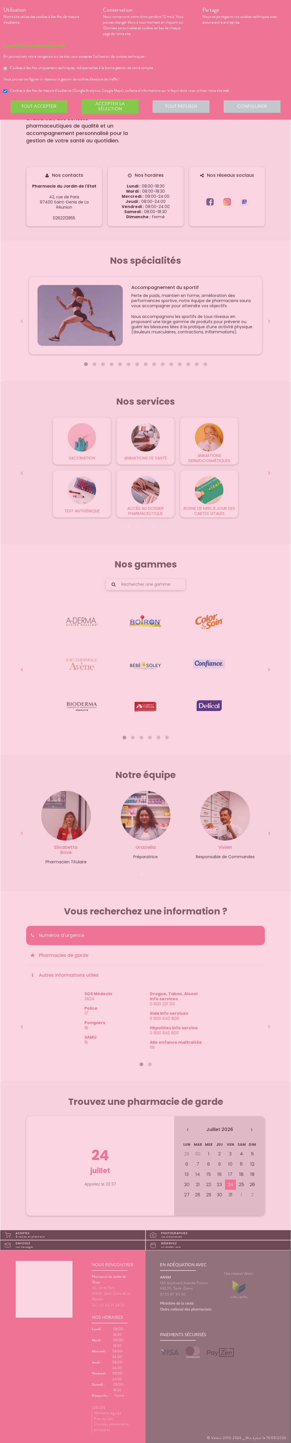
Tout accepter (39, 106)
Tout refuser (181, 106)
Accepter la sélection (110, 106)
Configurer (252, 106)
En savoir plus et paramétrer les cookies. (34, 45)
